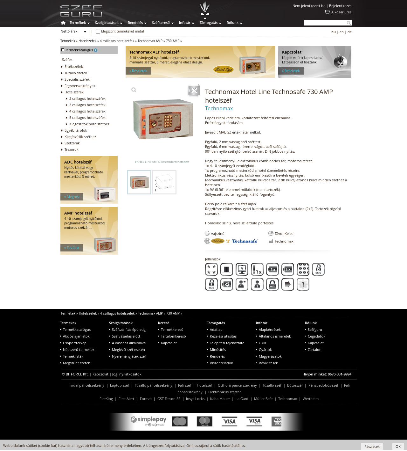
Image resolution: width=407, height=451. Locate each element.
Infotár (184, 22)
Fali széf (184, 385)
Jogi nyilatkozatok (126, 374)
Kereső (163, 322)
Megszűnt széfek (75, 362)
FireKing (106, 398)
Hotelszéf (204, 385)
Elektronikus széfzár (224, 391)
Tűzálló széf (272, 385)
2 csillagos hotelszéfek (87, 98)
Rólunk (232, 22)
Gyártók (264, 349)
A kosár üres (341, 12)
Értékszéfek (74, 66)
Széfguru (313, 329)
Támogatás (208, 22)
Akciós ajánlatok (75, 336)
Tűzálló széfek (76, 72)
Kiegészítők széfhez (80, 136)
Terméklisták (71, 356)
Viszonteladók (220, 362)
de (350, 31)
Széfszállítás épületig (127, 329)
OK (398, 446)
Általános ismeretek (273, 336)
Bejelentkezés (340, 5)
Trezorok (72, 149)
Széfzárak (72, 143)
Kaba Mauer (220, 398)
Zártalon (313, 349)
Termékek (78, 22)
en (342, 31)
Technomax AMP (150, 41)
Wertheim (311, 398)
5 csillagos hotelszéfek (87, 117)
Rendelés (135, 22)
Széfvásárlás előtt (124, 336)
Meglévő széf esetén (127, 349)
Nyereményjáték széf (127, 356)
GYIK (261, 342)
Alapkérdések (268, 329)
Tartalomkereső (172, 336)
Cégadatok (315, 336)
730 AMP (172, 41)
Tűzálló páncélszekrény (153, 385)
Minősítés (216, 349)
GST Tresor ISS (168, 398)
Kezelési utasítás (222, 336)
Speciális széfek (77, 79)
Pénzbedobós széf (323, 385)
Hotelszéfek (87, 41)
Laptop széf (119, 385)
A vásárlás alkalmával (128, 342)
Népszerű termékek (77, 349)
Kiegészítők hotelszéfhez (89, 123)
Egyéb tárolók (76, 130)
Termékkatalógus (75, 329)
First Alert (126, 398)
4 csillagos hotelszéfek (117, 41)
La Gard (242, 398)
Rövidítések (267, 362)
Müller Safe (263, 398)
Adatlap (215, 329)
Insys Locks (195, 398)
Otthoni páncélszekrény (237, 385)
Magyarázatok (269, 356)
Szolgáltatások (107, 22)
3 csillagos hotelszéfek (87, 104)
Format (146, 398)
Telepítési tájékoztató (226, 342)
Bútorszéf (295, 385)
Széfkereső (161, 22)
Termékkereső (170, 329)
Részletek (372, 446)
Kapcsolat (167, 342)
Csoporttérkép (73, 342)
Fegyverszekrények (80, 85)
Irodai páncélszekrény (86, 385)
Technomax (287, 398)
